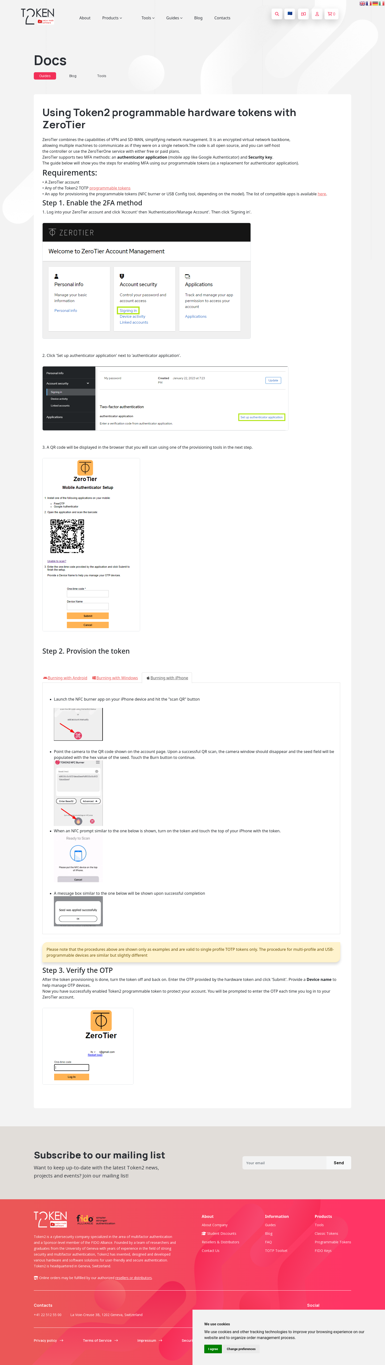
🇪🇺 (290, 13)
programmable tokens (110, 188)
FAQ (268, 1242)
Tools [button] (148, 18)
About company (215, 1225)
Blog (198, 18)
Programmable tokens (333, 1242)
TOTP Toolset (276, 1250)
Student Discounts (219, 1233)
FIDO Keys (323, 1250)
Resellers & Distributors (220, 1242)
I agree (213, 1349)
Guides (45, 75)
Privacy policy (48, 1340)
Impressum (149, 1340)
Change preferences (241, 1349)
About (84, 18)
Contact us (210, 1250)
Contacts (222, 18)
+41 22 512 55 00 (47, 1314)
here (322, 194)
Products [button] (112, 18)
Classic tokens (326, 1233)
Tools (101, 75)
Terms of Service (100, 1340)
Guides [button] (174, 18)
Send (339, 1162)
